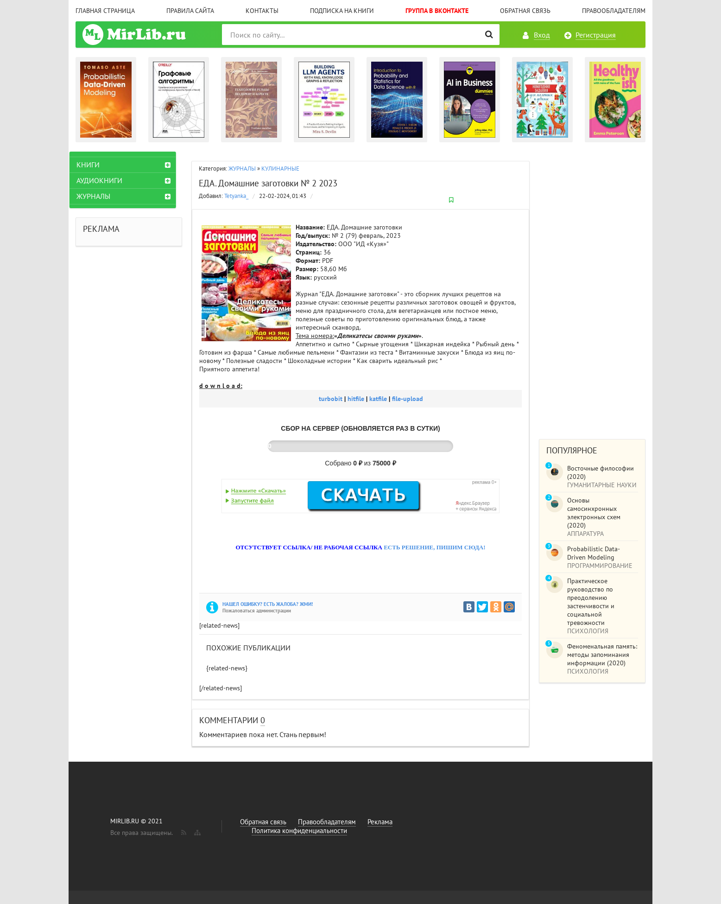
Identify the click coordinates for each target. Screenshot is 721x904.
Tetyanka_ (236, 196)
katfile (379, 399)
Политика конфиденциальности (299, 830)
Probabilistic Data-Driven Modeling (593, 553)
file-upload (407, 399)
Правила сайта (190, 10)
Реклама (379, 821)
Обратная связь (525, 10)
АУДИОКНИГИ (105, 180)
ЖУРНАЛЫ (242, 168)
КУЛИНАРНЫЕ (280, 168)
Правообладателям (613, 10)
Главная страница (105, 10)
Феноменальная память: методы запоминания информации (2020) (602, 654)
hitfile (357, 399)
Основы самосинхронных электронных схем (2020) (593, 512)
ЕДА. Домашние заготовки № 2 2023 (268, 183)
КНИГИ (94, 164)
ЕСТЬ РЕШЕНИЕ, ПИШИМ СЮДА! (434, 547)
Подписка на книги (342, 10)
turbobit (331, 399)
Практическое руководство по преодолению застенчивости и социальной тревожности (590, 602)
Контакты (262, 10)
